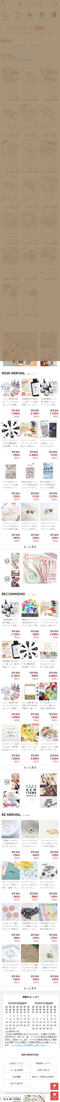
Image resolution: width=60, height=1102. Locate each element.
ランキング (30, 16)
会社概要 (16, 1077)
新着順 (27, 59)
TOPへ (54, 1086)
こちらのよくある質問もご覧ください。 (29, 1045)
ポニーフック (35, 46)
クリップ (6, 46)
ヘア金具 (40, 33)
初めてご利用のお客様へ (43, 1077)
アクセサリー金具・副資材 (22, 33)
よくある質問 (16, 1070)
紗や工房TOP (17, 1083)
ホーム (5, 33)
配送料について (43, 1063)
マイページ (54, 16)
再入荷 (18, 16)
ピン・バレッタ (20, 46)
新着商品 (6, 16)
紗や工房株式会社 (28, 1093)
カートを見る (54, 1096)
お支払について (16, 1063)
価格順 (19, 59)
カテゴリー (42, 16)
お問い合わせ (43, 1070)
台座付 (50, 33)
